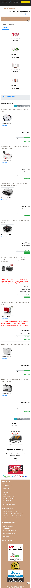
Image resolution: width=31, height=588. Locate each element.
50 (18, 106)
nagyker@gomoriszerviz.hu (24, 14)
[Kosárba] (20, 138)
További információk (14, 3)
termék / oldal (26, 106)
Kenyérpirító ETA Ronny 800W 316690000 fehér (15, 344)
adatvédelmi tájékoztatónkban (8, 1)
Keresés (5, 28)
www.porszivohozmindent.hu (9, 530)
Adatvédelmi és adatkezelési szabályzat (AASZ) (13, 513)
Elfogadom (25, 2)
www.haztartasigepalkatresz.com (10, 535)
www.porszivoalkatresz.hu (9, 533)
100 (21, 106)
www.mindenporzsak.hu (8, 531)
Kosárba (27, 139)
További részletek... (4, 125)
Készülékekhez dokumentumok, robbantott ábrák (14, 518)
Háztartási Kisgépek (11, 96)
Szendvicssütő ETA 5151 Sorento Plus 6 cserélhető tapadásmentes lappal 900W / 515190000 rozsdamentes (13, 260)
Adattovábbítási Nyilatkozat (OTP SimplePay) (13, 515)
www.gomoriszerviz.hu (8, 526)
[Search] (14, 24)
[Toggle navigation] (4, 18)
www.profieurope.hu (7, 536)
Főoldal (3, 96)
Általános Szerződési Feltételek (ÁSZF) (11, 511)
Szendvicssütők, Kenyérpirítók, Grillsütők (12, 98)
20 (15, 106)
